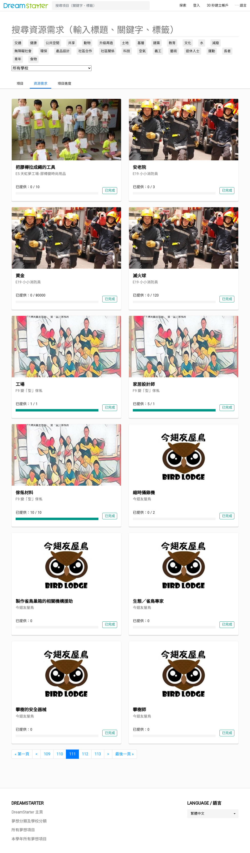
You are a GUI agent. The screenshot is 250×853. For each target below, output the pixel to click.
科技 (126, 51)
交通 (17, 43)
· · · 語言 (241, 5)
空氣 (142, 51)
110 (59, 754)
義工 (158, 51)
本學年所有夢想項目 (29, 839)
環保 (43, 51)
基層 (140, 43)
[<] (36, 754)
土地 (125, 43)
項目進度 (64, 83)
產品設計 (63, 51)
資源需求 (40, 83)
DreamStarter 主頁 (27, 812)
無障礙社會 (22, 51)
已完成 (110, 190)
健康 (33, 43)
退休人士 (192, 51)
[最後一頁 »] (124, 754)
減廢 (215, 43)
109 (47, 754)
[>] (108, 754)
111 (72, 754)
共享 (71, 43)
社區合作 (85, 51)
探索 (182, 5)
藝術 (173, 51)
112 (85, 754)
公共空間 (52, 43)
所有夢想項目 (23, 830)
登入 (196, 5)
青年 (17, 59)
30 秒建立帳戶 (218, 5)
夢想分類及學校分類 (29, 821)
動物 (87, 43)
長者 (227, 51)
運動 (211, 51)
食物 (33, 59)
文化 (187, 43)
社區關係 (108, 51)
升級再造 (106, 43)
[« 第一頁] (21, 754)
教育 (172, 43)
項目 (20, 83)
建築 (156, 43)
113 (97, 754)
